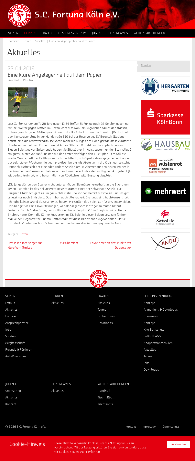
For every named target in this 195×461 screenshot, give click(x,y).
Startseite (13, 41)
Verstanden (178, 444)
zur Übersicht (69, 243)
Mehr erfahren (90, 451)
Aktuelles (40, 41)
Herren (24, 234)
